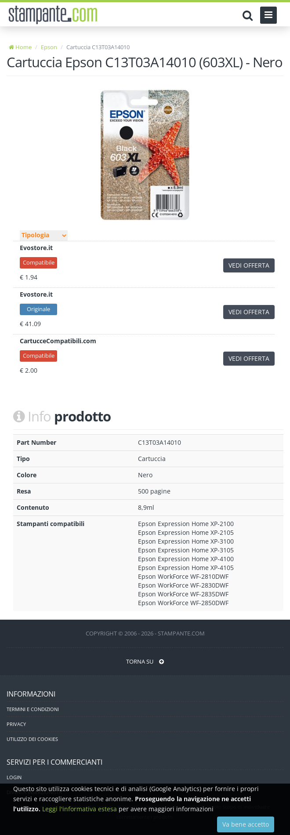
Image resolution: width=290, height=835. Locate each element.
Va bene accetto (245, 824)
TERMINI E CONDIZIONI (33, 709)
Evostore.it (36, 247)
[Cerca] (250, 15)
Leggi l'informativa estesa (79, 809)
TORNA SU (145, 661)
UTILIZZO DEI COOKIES (32, 739)
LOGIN (14, 777)
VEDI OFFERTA (248, 265)
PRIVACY (16, 724)
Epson (49, 47)
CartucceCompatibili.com (58, 341)
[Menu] (268, 15)
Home (20, 47)
